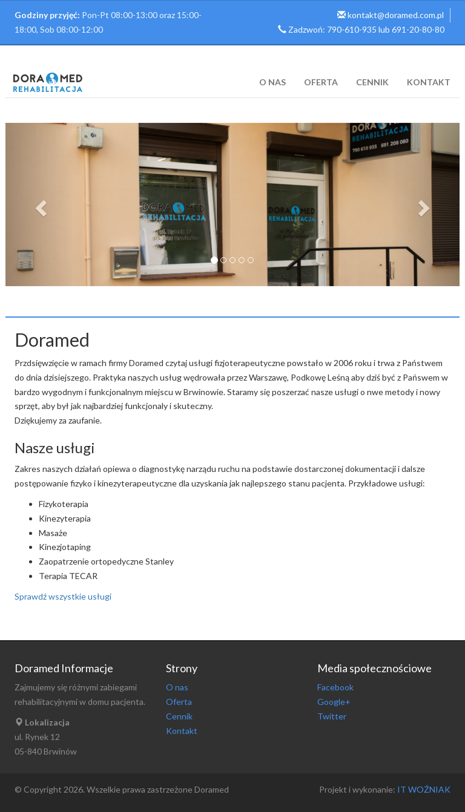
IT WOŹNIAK (422, 789)
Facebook (335, 687)
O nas (272, 82)
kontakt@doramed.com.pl (396, 15)
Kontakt (428, 82)
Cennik (372, 82)
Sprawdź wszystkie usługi (63, 596)
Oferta (321, 82)
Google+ (334, 701)
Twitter (331, 716)
